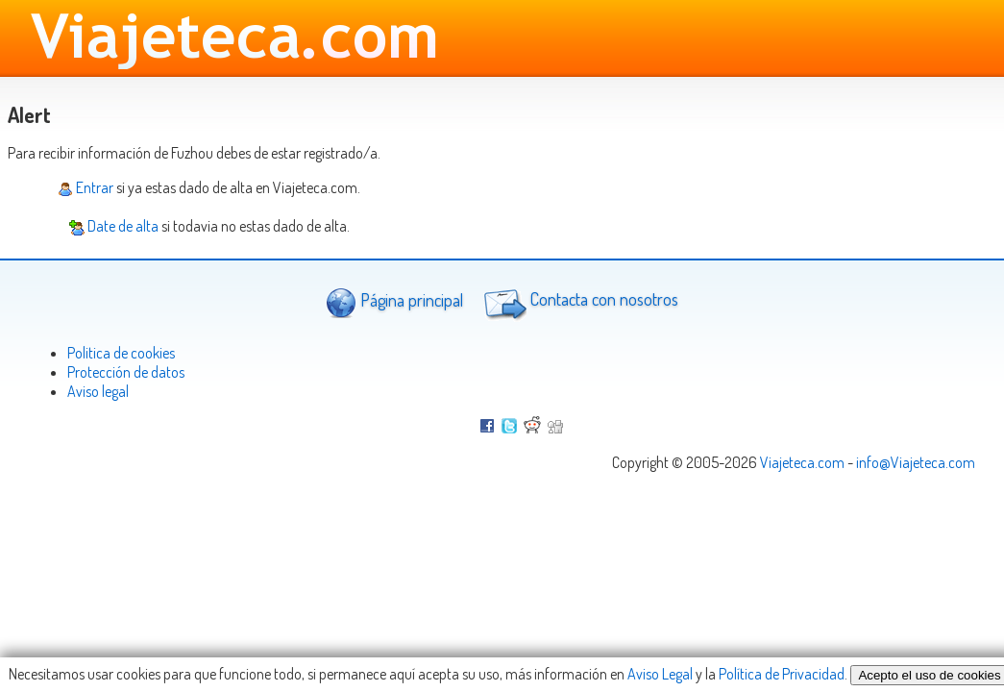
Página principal (394, 302)
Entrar (85, 187)
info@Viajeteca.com (915, 462)
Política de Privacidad (782, 673)
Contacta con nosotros (578, 302)
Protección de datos (125, 372)
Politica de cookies (121, 352)
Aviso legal (98, 391)
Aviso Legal (660, 673)
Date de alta (114, 225)
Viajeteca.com (802, 462)
